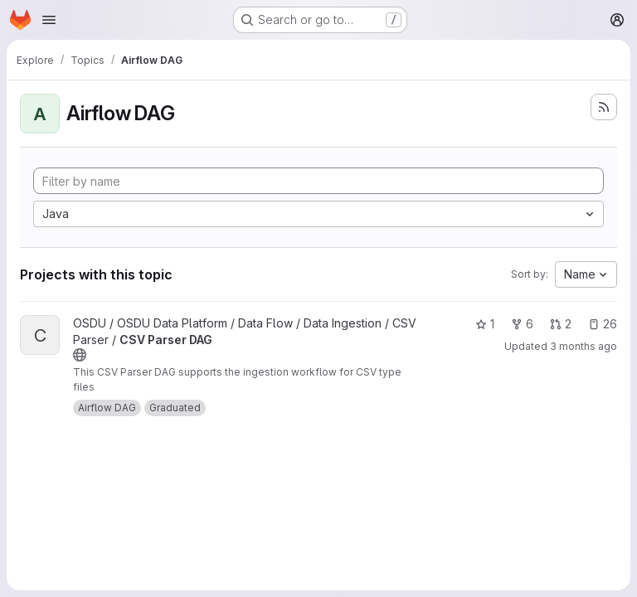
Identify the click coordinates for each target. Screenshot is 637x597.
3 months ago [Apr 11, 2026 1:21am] (583, 346)
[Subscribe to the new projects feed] (604, 107)
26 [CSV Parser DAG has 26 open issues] (602, 324)
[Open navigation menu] (49, 20)
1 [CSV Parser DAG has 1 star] (484, 324)
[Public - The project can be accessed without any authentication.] (79, 355)
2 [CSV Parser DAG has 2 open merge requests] (560, 324)
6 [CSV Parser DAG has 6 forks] (522, 324)
